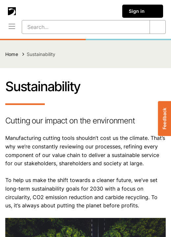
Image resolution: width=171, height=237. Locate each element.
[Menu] (11, 27)
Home (11, 54)
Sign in (143, 11)
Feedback (164, 118)
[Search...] (78, 27)
